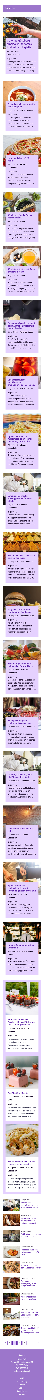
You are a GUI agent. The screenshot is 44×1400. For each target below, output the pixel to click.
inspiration (11, 59)
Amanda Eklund (13, 54)
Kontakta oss (22, 1391)
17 (35, 1343)
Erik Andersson (26, 110)
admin (22, 221)
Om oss (22, 1385)
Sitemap (22, 1394)
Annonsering (22, 1381)
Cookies (22, 1388)
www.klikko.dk (24, 1371)
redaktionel (12, 114)
